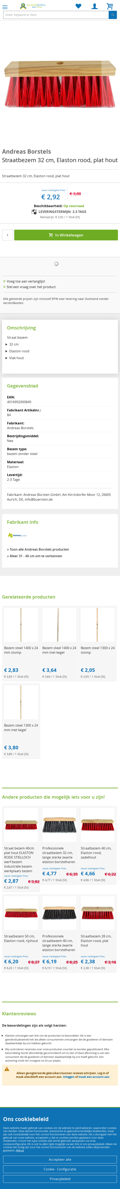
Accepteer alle (60, 1159)
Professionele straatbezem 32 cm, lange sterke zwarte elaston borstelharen (58, 855)
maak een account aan (93, 1077)
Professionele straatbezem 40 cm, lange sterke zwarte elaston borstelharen (58, 943)
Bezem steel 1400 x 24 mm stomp (21, 650)
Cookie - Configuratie (60, 1169)
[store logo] (33, 6)
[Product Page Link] (21, 641)
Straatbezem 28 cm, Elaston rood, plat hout (96, 941)
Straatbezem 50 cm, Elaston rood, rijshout (21, 938)
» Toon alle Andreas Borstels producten (38, 549)
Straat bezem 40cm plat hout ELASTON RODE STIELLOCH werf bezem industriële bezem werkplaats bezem (19, 859)
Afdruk (20, 1150)
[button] (10, 84)
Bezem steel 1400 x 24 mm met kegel (59, 650)
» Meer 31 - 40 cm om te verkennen (34, 556)
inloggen (69, 1077)
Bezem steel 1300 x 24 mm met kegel (21, 727)
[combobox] (60, 15)
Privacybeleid (60, 1179)
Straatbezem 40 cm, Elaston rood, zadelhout (96, 853)
